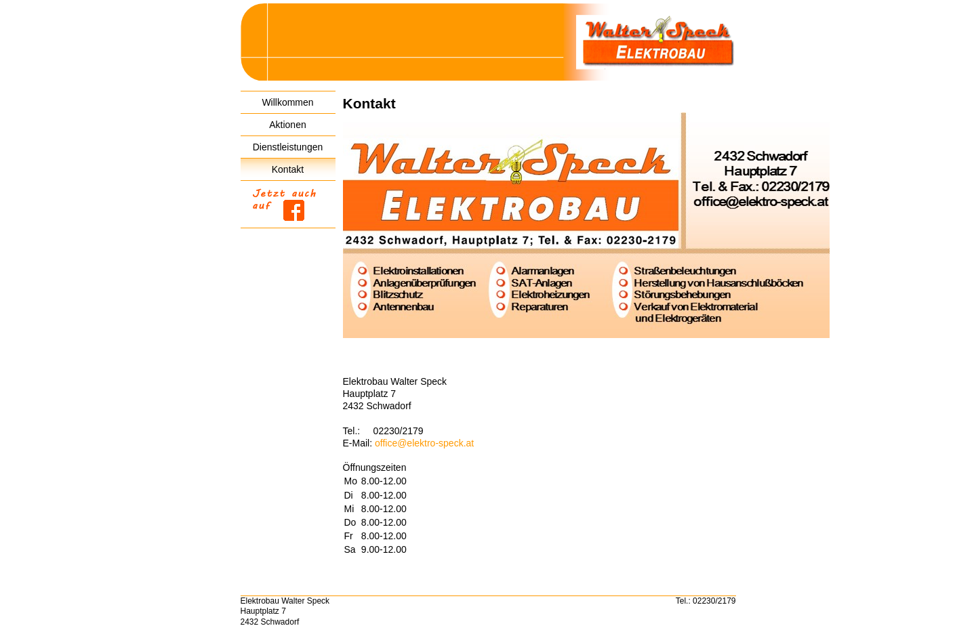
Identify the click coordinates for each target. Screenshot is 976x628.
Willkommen (287, 102)
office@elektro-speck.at (424, 443)
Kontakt (288, 169)
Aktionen (287, 124)
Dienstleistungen (288, 147)
